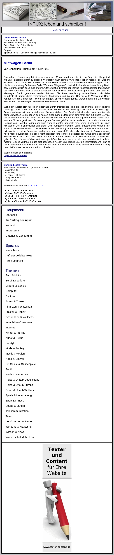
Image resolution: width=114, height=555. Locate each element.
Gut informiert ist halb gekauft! (18, 40)
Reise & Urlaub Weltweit (20, 390)
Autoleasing (9, 172)
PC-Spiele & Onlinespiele (21, 364)
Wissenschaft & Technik (20, 437)
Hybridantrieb (10, 180)
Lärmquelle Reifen (12, 177)
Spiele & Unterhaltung (19, 395)
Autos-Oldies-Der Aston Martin (18, 45)
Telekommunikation (17, 410)
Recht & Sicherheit (17, 374)
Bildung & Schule (16, 285)
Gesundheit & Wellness (20, 317)
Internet (10, 327)
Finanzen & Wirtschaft (19, 306)
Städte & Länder (15, 405)
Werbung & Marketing (19, 426)
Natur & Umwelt (15, 358)
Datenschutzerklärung (19, 235)
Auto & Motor (13, 275)
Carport (7, 50)
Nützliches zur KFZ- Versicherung (20, 42)
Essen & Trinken (15, 301)
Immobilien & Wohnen (19, 322)
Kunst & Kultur (14, 337)
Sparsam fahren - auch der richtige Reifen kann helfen (29, 52)
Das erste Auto (11, 170)
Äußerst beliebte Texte (19, 255)
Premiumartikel (15, 260)
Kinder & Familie (15, 332)
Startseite (11, 214)
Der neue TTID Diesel (14, 175)
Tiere (9, 416)
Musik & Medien (15, 353)
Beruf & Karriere (15, 280)
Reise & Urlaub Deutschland (22, 379)
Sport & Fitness (15, 400)
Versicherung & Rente (19, 421)
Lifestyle (10, 343)
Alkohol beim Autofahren (15, 47)
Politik (9, 369)
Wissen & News (15, 431)
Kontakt (10, 225)
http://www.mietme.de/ (15, 155)
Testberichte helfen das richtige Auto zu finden (26, 167)
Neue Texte (12, 250)
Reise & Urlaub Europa (19, 384)
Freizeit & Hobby (15, 311)
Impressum (12, 230)
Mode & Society (15, 348)
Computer (11, 290)
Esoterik (10, 296)
